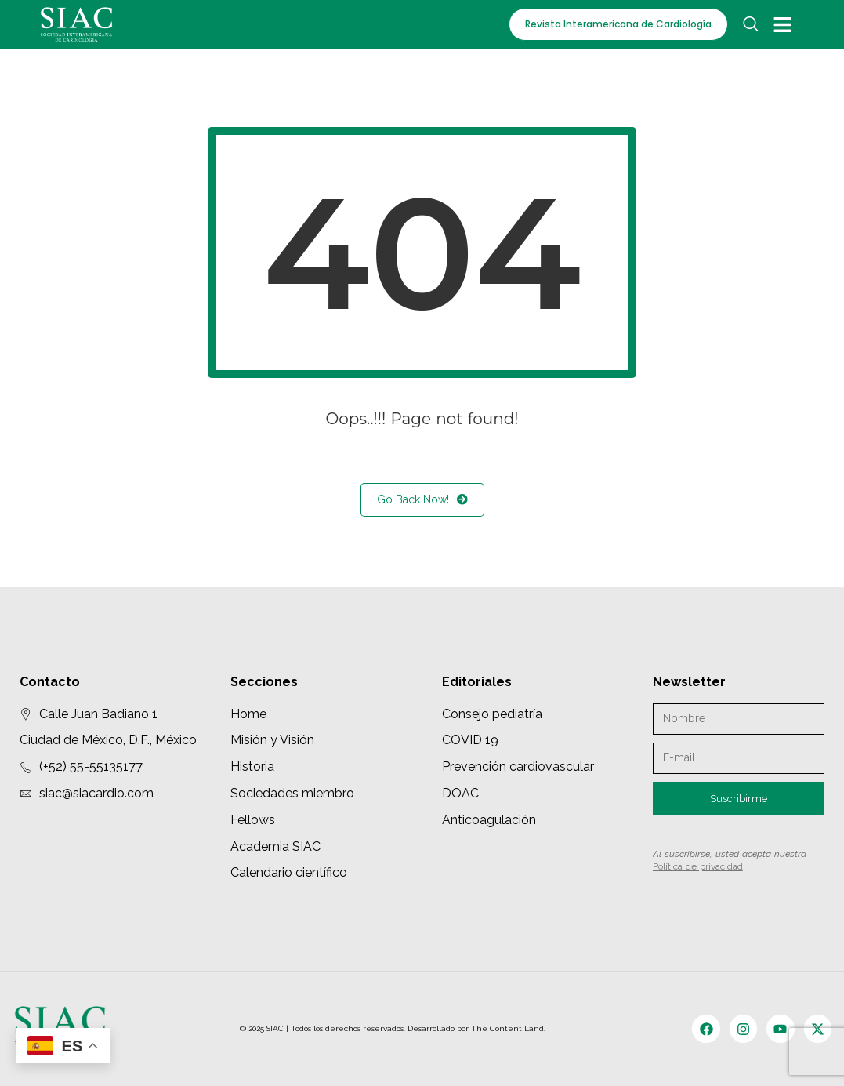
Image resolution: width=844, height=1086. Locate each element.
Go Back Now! (422, 500)
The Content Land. (509, 1028)
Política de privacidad (698, 866)
